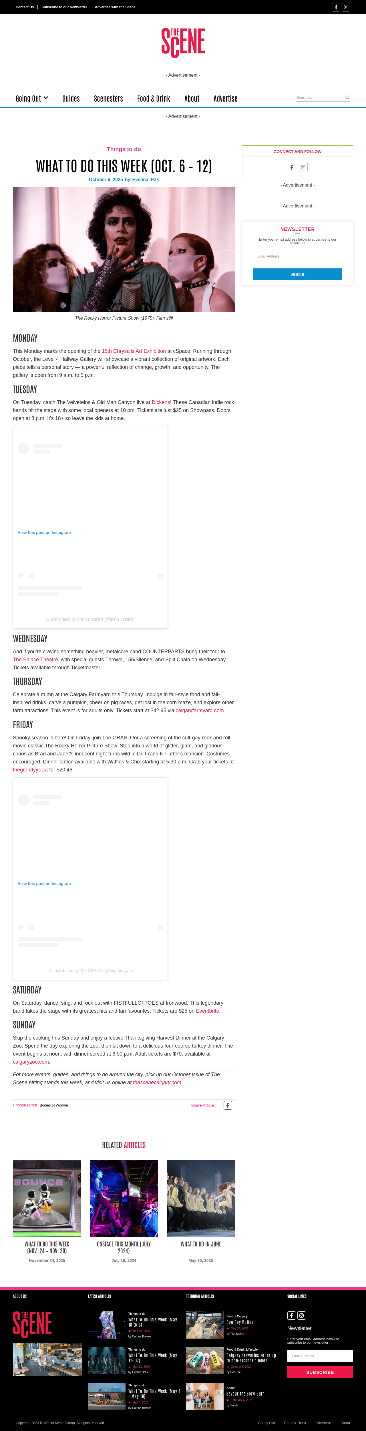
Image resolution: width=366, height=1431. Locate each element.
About (191, 98)
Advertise (226, 98)
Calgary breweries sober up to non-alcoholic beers (251, 1357)
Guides (71, 98)
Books (230, 1388)
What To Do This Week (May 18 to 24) (152, 1322)
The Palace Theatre (35, 659)
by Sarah (232, 1405)
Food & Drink (153, 98)
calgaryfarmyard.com (200, 710)
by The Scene (235, 1333)
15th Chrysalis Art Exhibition (134, 351)
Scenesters (108, 98)
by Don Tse (233, 1372)
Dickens (161, 402)
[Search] (348, 97)
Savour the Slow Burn (245, 1393)
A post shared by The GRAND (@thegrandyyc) (90, 970)
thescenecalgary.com (157, 1082)
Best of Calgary (236, 1316)
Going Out (32, 98)
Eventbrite (207, 1011)
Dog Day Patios (240, 1322)
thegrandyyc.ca (30, 770)
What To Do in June (201, 1243)
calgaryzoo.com (31, 1062)
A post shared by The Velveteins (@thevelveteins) (90, 619)
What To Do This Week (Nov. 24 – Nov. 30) (47, 1247)
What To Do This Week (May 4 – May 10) (154, 1393)
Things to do (124, 149)
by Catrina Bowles (140, 1336)
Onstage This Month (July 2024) (124, 1247)
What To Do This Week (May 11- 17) (152, 1357)
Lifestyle (252, 1349)
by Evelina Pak (138, 1372)
